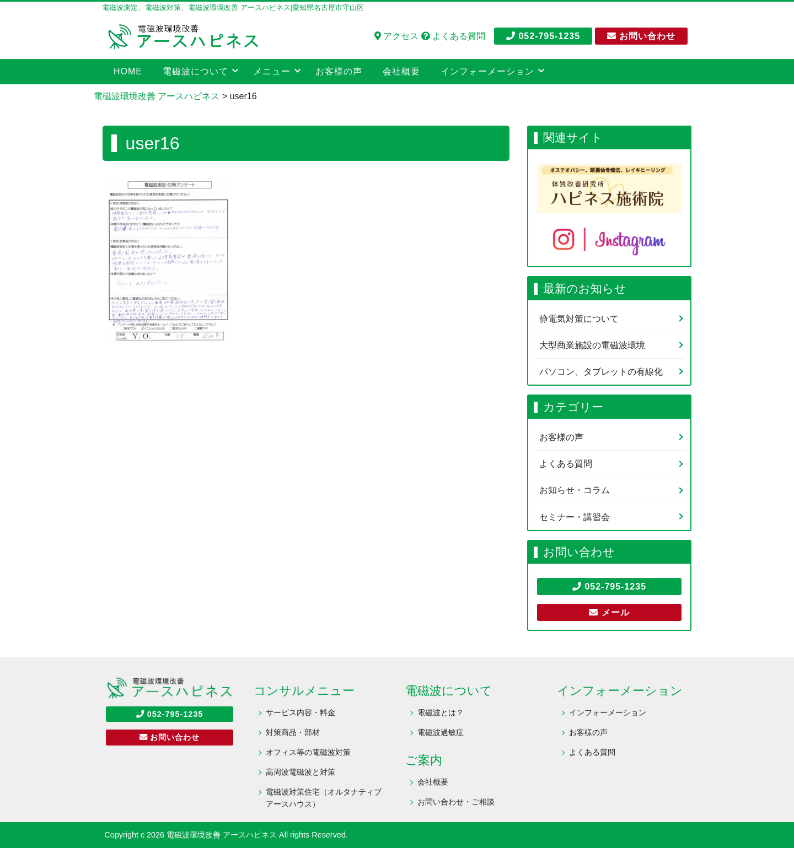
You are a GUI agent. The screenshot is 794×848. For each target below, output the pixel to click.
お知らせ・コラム (574, 490)
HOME (128, 71)
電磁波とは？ (440, 712)
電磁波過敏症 (440, 732)
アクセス (396, 36)
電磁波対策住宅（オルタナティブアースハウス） (324, 797)
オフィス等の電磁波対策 (308, 752)
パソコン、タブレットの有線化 (601, 371)
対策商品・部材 (293, 732)
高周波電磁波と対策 (300, 772)
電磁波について (195, 71)
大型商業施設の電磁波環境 (592, 345)
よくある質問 (453, 36)
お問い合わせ (641, 36)
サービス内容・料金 (300, 712)
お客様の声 (338, 71)
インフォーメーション (487, 71)
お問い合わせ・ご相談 (456, 801)
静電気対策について (579, 318)
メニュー (272, 71)
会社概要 (401, 71)
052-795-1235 (543, 36)
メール (609, 612)
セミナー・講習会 (574, 517)
